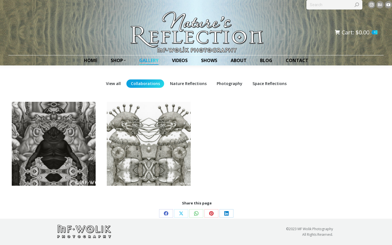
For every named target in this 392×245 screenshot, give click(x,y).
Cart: (356, 32)
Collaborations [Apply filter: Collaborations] (145, 83)
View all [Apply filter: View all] (113, 83)
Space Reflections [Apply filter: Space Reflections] (269, 83)
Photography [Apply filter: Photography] (229, 83)
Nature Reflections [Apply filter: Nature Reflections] (188, 83)
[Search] (334, 5)
